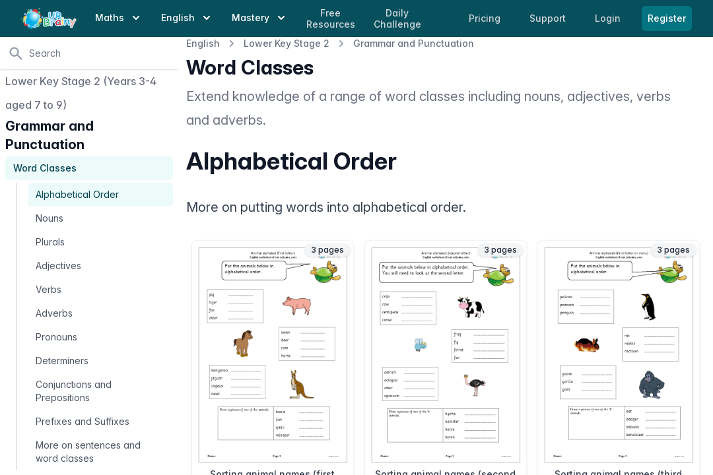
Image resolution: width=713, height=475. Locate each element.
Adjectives (58, 265)
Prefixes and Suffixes (82, 421)
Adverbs (54, 313)
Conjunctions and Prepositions (74, 391)
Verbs (48, 289)
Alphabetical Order (77, 194)
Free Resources (330, 18)
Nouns (49, 218)
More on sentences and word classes (88, 451)
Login (609, 18)
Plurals (50, 241)
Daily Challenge (397, 18)
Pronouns (56, 336)
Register (667, 18)
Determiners (62, 360)
